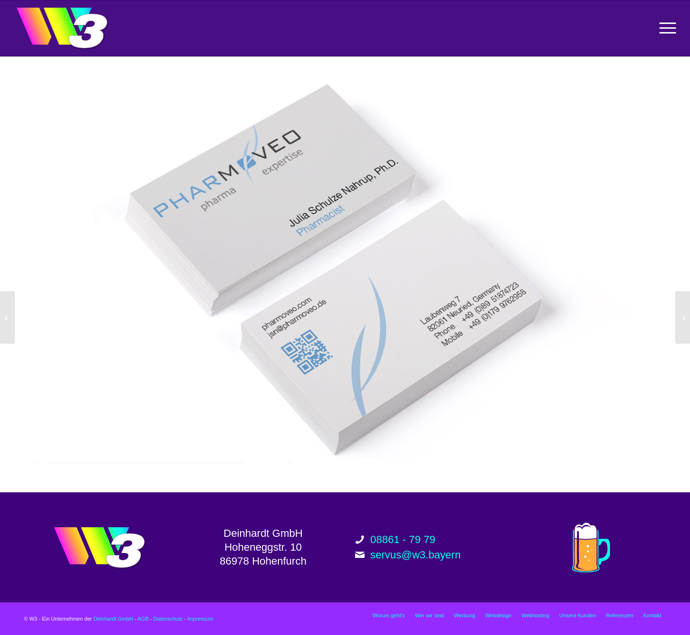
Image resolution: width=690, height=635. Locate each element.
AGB (143, 619)
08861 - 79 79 (403, 539)
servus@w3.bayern (415, 555)
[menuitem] (664, 28)
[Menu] (664, 28)
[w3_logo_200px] (62, 28)
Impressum (200, 619)
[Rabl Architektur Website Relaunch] (682, 317)
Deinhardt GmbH (113, 619)
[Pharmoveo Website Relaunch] (7, 317)
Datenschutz (168, 619)
